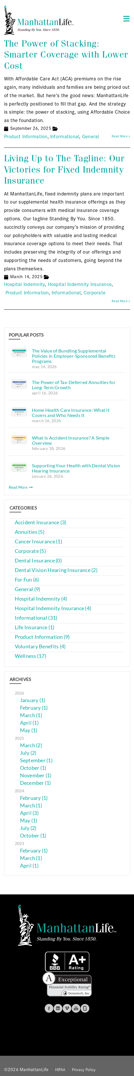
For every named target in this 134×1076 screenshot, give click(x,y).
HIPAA (60, 1069)
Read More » (121, 136)
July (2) (28, 753)
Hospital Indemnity (24, 284)
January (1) (33, 700)
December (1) (35, 783)
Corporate (95, 292)
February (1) (34, 708)
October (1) (33, 768)
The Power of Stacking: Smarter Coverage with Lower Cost (66, 55)
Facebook (49, 1008)
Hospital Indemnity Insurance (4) (53, 608)
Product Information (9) (42, 637)
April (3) (29, 813)
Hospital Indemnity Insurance (80, 284)
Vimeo (67, 1008)
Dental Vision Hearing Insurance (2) (56, 570)
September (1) (36, 760)
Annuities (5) (30, 532)
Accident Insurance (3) (40, 522)
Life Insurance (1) (35, 627)
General (90, 136)
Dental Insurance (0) (38, 560)
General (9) (27, 589)
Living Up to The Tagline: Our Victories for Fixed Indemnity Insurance (64, 169)
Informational (64, 136)
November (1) (36, 775)
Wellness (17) (30, 656)
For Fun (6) (27, 579)
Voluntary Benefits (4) (40, 646)
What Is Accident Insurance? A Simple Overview (71, 440)
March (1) (31, 715)
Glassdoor (85, 1008)
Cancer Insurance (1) (38, 541)
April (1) (29, 723)
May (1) (28, 730)
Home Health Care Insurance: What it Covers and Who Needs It (70, 412)
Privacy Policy (84, 1069)
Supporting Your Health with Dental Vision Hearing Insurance (76, 468)
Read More (21, 487)
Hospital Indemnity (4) (41, 599)
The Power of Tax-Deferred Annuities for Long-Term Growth (74, 384)
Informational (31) (36, 618)
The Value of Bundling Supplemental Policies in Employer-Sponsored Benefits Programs (74, 356)
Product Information (26, 136)
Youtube (76, 1008)
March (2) (31, 745)
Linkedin (58, 1008)
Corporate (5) (30, 551)
